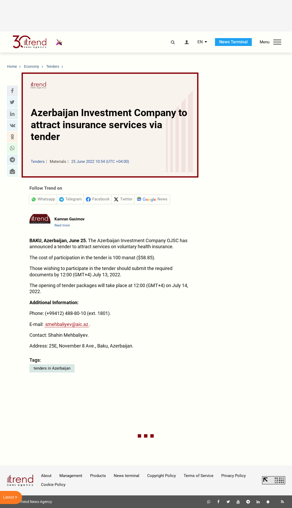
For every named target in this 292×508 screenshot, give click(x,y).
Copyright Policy (161, 475)
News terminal (126, 475)
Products (98, 475)
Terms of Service (198, 475)
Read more (62, 225)
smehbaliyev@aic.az (66, 324)
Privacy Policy (233, 475)
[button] (12, 90)
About (46, 475)
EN (200, 42)
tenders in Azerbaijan (52, 368)
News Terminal (233, 41)
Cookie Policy (53, 484)
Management (70, 475)
